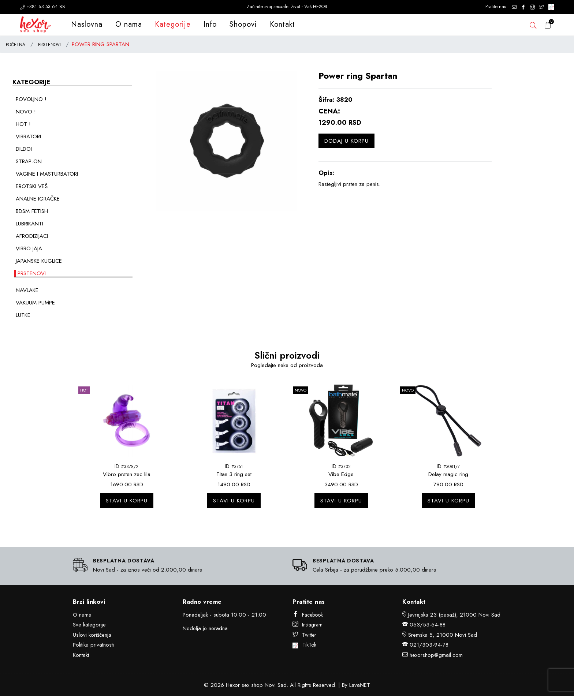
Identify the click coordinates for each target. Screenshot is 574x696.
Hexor (233, 685)
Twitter (304, 635)
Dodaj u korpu (346, 141)
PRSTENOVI (49, 44)
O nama (128, 24)
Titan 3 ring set (233, 474)
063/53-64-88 (428, 625)
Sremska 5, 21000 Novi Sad (442, 635)
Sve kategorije (89, 625)
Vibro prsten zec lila (126, 474)
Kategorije (173, 24)
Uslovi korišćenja (92, 635)
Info (210, 24)
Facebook (307, 614)
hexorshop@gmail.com (436, 655)
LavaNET (359, 685)
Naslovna (86, 24)
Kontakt (282, 24)
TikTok (304, 644)
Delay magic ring (448, 474)
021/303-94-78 (429, 645)
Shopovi (243, 24)
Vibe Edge (341, 474)
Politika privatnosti (93, 645)
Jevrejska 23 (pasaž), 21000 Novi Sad (454, 615)
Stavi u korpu (127, 501)
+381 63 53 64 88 (42, 6)
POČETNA (15, 44)
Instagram (307, 624)
